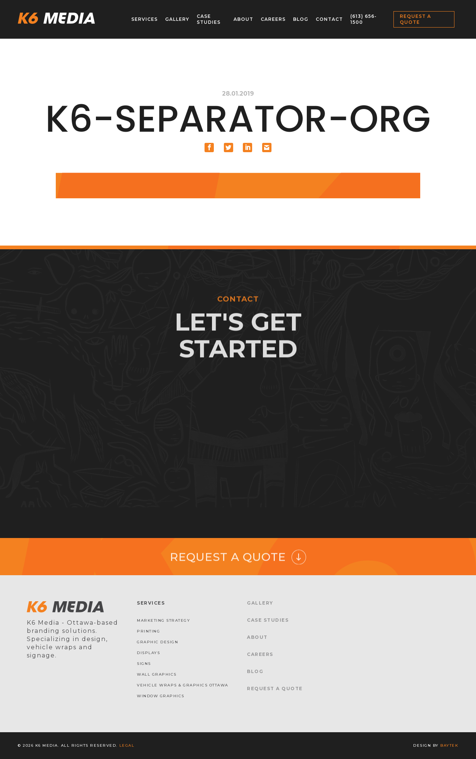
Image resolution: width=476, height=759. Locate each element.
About (243, 19)
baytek (449, 745)
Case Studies (209, 19)
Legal (127, 745)
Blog (300, 19)
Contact (329, 19)
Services (144, 19)
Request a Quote (415, 19)
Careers (273, 19)
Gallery (177, 19)
